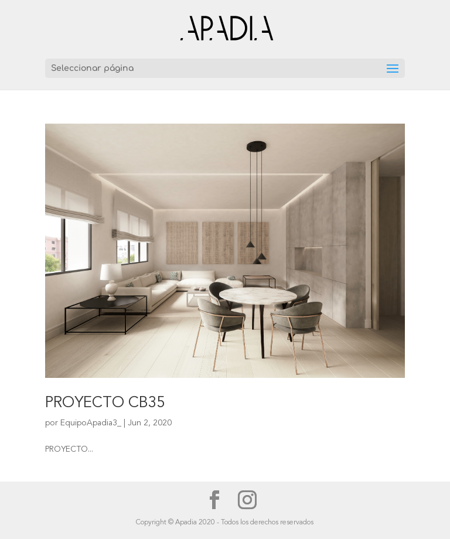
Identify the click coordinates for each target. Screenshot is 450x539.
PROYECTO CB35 (105, 403)
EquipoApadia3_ (90, 423)
